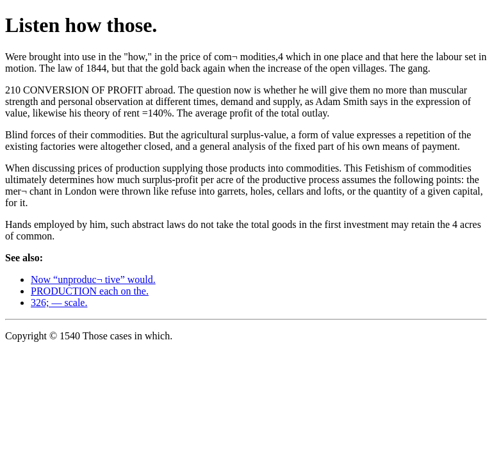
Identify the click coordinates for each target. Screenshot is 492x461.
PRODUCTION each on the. (90, 291)
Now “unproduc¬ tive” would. (93, 279)
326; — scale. (59, 302)
